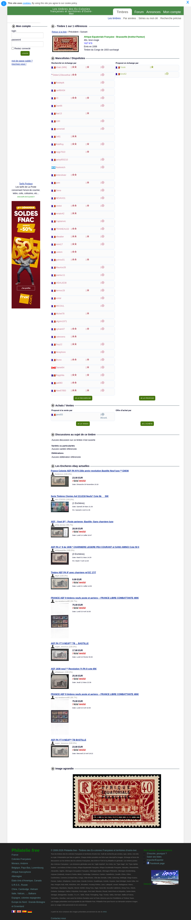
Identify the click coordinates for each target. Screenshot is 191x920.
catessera (60, 336)
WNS (105, 912)
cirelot (59, 206)
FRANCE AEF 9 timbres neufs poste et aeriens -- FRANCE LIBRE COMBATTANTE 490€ (95, 598)
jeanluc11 (60, 275)
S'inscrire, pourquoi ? (157, 853)
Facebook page (156, 863)
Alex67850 (61, 390)
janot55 (59, 414)
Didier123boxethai (61, 75)
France (15, 855)
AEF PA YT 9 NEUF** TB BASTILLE (68, 740)
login (14, 31)
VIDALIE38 (61, 283)
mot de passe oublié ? (22, 61)
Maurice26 (61, 267)
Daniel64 (60, 367)
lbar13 (59, 113)
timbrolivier (61, 175)
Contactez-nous (58, 918)
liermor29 (60, 290)
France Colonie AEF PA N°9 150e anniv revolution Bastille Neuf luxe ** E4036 (90, 471)
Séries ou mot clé (148, 18)
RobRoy (60, 144)
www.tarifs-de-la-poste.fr (25, 197)
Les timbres (114, 18)
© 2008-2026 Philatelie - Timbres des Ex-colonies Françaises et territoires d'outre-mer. (94, 850)
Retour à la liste (59, 32)
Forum (139, 12)
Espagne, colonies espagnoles (26, 898)
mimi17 (59, 244)
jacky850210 (62, 159)
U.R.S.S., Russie (20, 885)
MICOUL (60, 306)
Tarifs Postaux (25, 183)
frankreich (60, 167)
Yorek (122, 67)
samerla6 (60, 129)
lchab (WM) (61, 67)
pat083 (59, 383)
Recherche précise (170, 18)
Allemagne (17, 876)
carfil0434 (60, 90)
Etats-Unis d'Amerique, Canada (27, 880)
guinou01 (60, 260)
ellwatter (60, 236)
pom (58, 183)
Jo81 (58, 136)
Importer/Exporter (155, 860)
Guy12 (59, 344)
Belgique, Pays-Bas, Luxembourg (27, 867)
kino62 (123, 74)
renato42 (60, 213)
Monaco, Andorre (20, 863)
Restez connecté (22, 48)
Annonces (153, 12)
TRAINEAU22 (62, 229)
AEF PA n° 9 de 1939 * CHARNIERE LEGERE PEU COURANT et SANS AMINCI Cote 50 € (95, 547)
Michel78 (60, 313)
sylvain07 (60, 329)
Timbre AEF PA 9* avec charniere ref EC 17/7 (73, 572)
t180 (58, 121)
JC (57, 98)
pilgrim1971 (61, 321)
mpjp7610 (60, 152)
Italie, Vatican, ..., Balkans (24, 893)
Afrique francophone (21, 872)
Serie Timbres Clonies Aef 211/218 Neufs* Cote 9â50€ (80, 496)
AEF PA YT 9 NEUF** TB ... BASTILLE (70, 643)
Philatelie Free (27, 14)
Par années (129, 18)
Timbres (122, 12)
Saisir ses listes (154, 857)
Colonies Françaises (21, 859)
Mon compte (172, 12)
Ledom (59, 252)
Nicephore (61, 352)
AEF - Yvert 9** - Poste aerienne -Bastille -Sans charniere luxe (82, 521)
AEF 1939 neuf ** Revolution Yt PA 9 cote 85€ (74, 669)
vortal (58, 298)
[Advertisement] (26, 124)
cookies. (27, 3)
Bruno (59, 360)
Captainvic (61, 221)
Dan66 (59, 106)
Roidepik (60, 82)
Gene (58, 190)
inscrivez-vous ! (19, 64)
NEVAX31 (60, 198)
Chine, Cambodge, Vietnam (25, 889)
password (16, 39)
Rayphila (60, 375)
